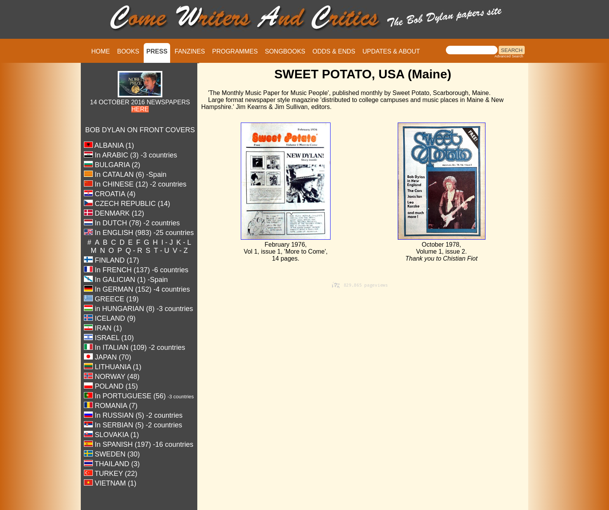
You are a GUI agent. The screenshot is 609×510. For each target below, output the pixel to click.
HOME (100, 51)
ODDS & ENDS (333, 51)
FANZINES (190, 51)
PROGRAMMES (235, 51)
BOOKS (128, 51)
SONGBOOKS (285, 51)
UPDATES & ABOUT (391, 51)
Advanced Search (508, 56)
